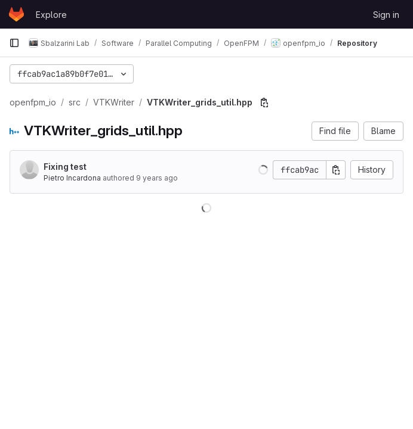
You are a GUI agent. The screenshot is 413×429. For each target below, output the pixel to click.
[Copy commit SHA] (336, 169)
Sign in (386, 15)
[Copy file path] (264, 102)
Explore (51, 15)
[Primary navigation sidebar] (14, 42)
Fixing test (65, 166)
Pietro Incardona (72, 177)
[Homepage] (16, 14)
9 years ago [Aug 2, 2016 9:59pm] (157, 177)
